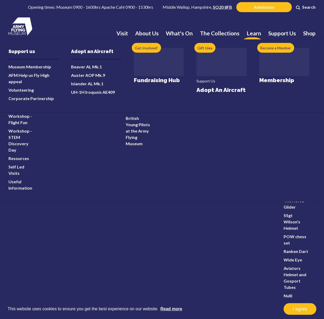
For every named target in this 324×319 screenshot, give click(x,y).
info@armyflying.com (57, 243)
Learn (254, 33)
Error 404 (55, 84)
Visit (122, 33)
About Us (147, 33)
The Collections (220, 33)
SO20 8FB (222, 7)
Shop (309, 33)
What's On (179, 33)
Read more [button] (171, 309)
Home (35, 59)
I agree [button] (300, 309)
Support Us (282, 33)
